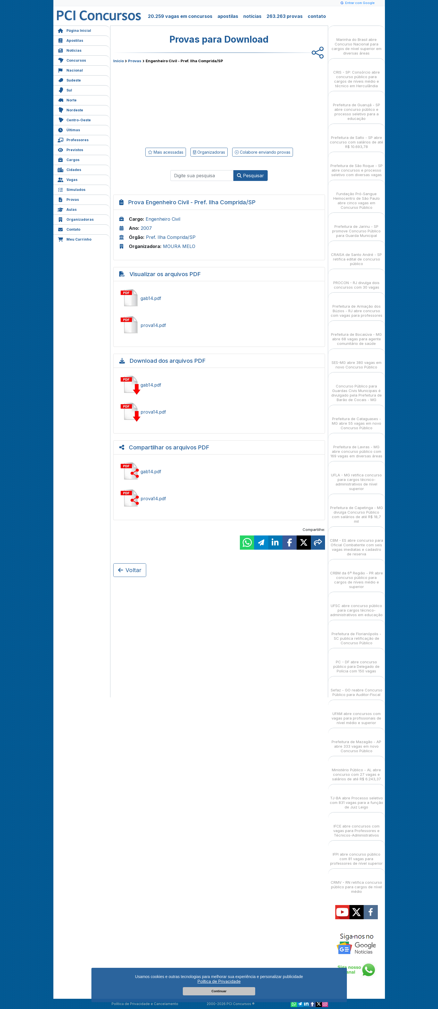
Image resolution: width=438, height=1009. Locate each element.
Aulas (67, 209)
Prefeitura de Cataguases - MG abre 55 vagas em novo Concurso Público (356, 418)
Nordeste (70, 109)
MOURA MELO (179, 246)
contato (317, 16)
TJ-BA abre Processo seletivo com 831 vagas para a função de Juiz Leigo (356, 797)
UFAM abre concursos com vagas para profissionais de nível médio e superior (356, 713)
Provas (68, 199)
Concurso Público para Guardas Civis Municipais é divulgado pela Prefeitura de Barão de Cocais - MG (356, 388)
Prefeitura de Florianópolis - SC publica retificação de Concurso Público (356, 633)
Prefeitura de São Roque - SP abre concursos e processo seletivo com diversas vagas (356, 165)
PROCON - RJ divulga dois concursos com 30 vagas (356, 279)
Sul (65, 89)
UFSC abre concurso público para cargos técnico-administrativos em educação (356, 605)
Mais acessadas (165, 152)
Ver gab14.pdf (219, 298)
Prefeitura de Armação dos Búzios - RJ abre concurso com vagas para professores (356, 306)
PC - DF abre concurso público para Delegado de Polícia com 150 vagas (356, 661)
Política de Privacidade (219, 981)
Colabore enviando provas (262, 152)
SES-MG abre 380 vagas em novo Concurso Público (357, 359)
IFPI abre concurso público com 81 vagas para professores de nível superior (356, 854)
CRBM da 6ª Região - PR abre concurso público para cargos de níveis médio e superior (356, 575)
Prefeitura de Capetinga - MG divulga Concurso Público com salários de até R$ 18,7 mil (356, 509)
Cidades (69, 169)
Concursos (72, 59)
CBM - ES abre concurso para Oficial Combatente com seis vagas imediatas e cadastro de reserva (356, 542)
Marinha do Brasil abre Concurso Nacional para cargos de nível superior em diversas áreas (357, 41)
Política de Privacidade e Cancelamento (145, 1004)
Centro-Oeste (74, 119)
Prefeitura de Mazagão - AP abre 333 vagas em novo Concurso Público (356, 741)
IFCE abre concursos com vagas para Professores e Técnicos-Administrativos (356, 825)
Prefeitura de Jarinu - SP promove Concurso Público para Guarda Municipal (356, 226)
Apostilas (70, 40)
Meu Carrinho (74, 238)
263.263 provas (285, 16)
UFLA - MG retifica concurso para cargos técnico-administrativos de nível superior (356, 477)
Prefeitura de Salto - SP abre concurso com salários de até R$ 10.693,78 (356, 137)
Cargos (68, 159)
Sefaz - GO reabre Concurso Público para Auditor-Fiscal (356, 687)
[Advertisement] (172, 104)
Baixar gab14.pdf (219, 385)
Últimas (69, 129)
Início (118, 61)
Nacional (70, 69)
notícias (252, 16)
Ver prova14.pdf (219, 325)
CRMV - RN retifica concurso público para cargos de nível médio (356, 882)
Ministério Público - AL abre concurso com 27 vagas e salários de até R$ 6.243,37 (356, 769)
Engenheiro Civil (163, 219)
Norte (67, 99)
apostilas (227, 16)
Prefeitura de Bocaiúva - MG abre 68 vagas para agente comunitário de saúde (356, 334)
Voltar (129, 570)
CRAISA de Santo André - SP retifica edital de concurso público (356, 254)
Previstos (70, 149)
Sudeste (69, 79)
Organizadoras (76, 219)
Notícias (69, 50)
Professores (73, 139)
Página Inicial (74, 30)
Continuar (219, 991)
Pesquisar (250, 175)
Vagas (67, 179)
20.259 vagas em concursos (180, 16)
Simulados (71, 189)
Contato (69, 229)
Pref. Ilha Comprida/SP (171, 237)
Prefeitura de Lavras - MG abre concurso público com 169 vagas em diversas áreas (356, 446)
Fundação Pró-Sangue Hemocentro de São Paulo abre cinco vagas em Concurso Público (356, 196)
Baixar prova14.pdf (219, 412)
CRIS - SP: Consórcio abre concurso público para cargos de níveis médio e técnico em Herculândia (356, 74)
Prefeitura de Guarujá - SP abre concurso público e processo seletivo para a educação (356, 107)
